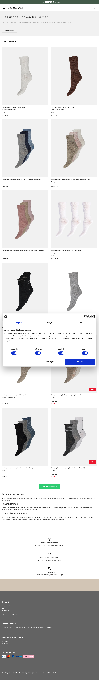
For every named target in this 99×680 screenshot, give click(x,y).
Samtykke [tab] (18, 323)
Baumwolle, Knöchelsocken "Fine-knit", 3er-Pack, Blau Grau (21, 179)
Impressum (5, 610)
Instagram (5, 643)
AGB (3, 612)
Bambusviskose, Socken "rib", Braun (62, 107)
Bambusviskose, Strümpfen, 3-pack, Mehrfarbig (66, 395)
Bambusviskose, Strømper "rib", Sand (14, 395)
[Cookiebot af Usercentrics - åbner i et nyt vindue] (86, 316)
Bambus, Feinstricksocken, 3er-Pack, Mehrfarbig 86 (68, 468)
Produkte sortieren (9, 41)
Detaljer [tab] (49, 323)
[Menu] (4, 7)
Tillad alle (79, 362)
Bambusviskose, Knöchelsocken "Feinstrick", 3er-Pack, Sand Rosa (23, 250)
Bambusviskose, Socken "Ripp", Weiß (13, 107)
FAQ (3, 608)
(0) (95, 8)
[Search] (89, 7)
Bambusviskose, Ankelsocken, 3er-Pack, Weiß (66, 250)
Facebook (5, 641)
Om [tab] (80, 323)
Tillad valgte (49, 362)
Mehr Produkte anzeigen (49, 486)
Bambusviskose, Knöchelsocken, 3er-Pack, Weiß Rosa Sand (70, 179)
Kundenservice (6, 606)
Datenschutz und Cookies (10, 615)
